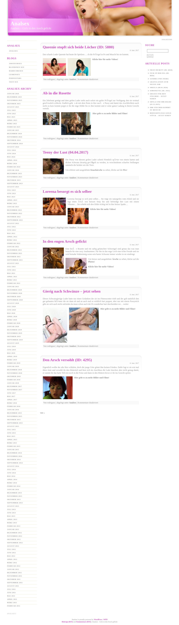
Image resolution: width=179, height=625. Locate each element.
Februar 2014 (13, 486)
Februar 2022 (13, 243)
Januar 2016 (13, 410)
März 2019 (12, 360)
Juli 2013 (11, 509)
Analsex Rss (167, 39)
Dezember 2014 (14, 453)
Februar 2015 (13, 446)
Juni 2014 (11, 473)
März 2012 (12, 563)
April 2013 (12, 519)
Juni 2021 (11, 270)
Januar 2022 (13, 247)
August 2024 (13, 147)
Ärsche (115, 259)
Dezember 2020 (14, 290)
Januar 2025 (13, 130)
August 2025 (13, 107)
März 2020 (12, 320)
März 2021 (12, 280)
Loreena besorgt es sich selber (67, 191)
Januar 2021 (13, 286)
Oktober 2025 (14, 104)
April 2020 (12, 316)
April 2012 (12, 559)
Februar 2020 (13, 323)
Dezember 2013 (14, 493)
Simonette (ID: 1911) (160, 91)
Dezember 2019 (14, 330)
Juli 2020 (11, 306)
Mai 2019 (11, 353)
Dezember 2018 (14, 370)
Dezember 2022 (14, 210)
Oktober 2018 (14, 376)
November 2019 (14, 333)
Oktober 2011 (14, 579)
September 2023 (15, 183)
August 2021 (13, 263)
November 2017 (14, 390)
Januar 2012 (13, 569)
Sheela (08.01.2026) (159, 87)
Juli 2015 (11, 429)
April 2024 (12, 160)
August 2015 (13, 426)
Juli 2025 (11, 110)
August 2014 (13, 466)
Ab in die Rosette (57, 93)
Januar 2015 (13, 449)
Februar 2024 (13, 167)
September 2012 (15, 543)
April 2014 (12, 479)
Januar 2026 (13, 94)
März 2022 (12, 240)
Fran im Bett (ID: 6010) (161, 70)
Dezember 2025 (14, 97)
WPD (105, 619)
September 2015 (15, 423)
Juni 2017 (11, 393)
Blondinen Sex (16, 67)
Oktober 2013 (14, 499)
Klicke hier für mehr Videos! (105, 59)
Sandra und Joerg (159, 79)
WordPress (98, 619)
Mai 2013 (11, 516)
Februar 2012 (13, 566)
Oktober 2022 (14, 217)
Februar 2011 (13, 606)
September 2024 (15, 143)
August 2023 (13, 187)
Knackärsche (96, 170)
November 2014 (14, 456)
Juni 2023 (11, 193)
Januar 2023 (13, 207)
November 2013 (14, 496)
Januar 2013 (13, 529)
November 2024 (14, 137)
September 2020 (15, 300)
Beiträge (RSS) (67, 622)
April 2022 (12, 237)
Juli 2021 (11, 267)
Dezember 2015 (14, 413)
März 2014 (12, 483)
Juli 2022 (11, 227)
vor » (42, 413)
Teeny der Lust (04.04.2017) (65, 152)
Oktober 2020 (14, 296)
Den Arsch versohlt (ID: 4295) (67, 360)
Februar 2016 (13, 406)
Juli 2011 (11, 589)
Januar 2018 (13, 383)
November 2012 (14, 536)
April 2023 (12, 200)
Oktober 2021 (14, 257)
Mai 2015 (11, 436)
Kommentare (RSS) (83, 622)
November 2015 (14, 416)
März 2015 (12, 443)
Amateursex (15, 63)
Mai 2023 (11, 197)
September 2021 (15, 260)
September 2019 (15, 340)
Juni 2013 (11, 513)
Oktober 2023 (14, 180)
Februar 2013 (13, 526)
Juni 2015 (11, 433)
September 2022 (15, 220)
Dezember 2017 (14, 386)
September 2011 (15, 583)
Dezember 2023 (14, 173)
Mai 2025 (11, 117)
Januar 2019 (13, 366)
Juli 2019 (11, 346)
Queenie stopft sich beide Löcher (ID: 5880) (78, 47)
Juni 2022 (11, 230)
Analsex (19, 23)
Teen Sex (13, 82)
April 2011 (12, 599)
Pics (125, 170)
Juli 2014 (11, 469)
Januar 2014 (13, 489)
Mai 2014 (11, 476)
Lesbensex (14, 74)
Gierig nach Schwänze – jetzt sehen (72, 291)
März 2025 (12, 123)
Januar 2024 (13, 170)
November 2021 (14, 253)
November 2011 (14, 576)
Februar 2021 (13, 283)
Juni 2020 (11, 310)
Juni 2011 (11, 592)
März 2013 (12, 523)
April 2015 (12, 439)
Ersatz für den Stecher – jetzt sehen (158, 96)
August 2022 (13, 223)
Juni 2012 (11, 553)
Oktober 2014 (14, 459)
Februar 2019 (13, 363)
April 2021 (12, 276)
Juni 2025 (11, 113)
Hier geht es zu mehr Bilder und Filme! (110, 113)
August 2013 (13, 506)
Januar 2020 (13, 326)
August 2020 (13, 303)
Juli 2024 (11, 150)
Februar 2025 (13, 127)
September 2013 (15, 503)
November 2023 (14, 177)
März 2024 (12, 163)
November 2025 (14, 100)
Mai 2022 (11, 233)
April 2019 (12, 356)
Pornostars (15, 78)
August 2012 (13, 546)
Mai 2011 (11, 596)
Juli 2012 (11, 549)
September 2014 (15, 463)
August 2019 (13, 343)
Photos (91, 262)
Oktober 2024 (14, 140)
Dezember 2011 (14, 573)
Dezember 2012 (14, 533)
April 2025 (12, 120)
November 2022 (14, 213)
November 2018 (14, 373)
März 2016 (12, 403)
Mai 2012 (11, 556)
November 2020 (14, 293)
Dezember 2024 (14, 133)
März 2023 (12, 203)
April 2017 (12, 400)
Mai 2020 (11, 313)
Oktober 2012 (14, 539)
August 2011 (13, 586)
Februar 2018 (13, 380)
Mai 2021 (11, 273)
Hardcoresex (16, 71)
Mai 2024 (11, 157)
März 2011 (12, 602)
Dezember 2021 (14, 250)
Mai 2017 (11, 396)
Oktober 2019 (14, 336)
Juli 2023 (11, 190)
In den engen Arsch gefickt (65, 241)
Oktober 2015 (14, 420)
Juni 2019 (11, 350)
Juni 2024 (11, 153)
